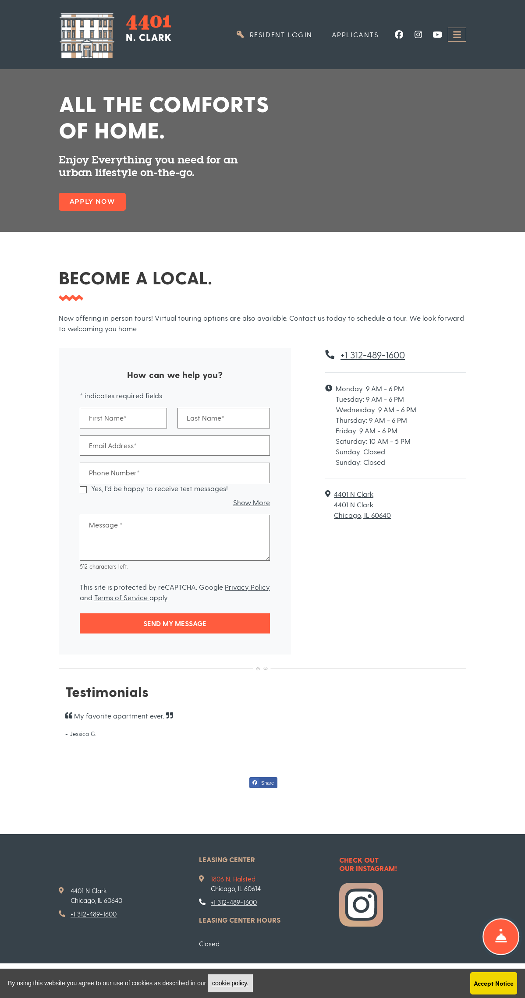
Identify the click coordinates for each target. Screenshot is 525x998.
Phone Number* (114, 472)
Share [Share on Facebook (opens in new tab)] (262, 782)
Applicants (360, 33)
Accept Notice (494, 983)
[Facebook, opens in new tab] (399, 34)
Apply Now (92, 201)
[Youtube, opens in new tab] (437, 34)
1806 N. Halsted (233, 879)
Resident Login (279, 33)
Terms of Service (121, 597)
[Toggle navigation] (457, 35)
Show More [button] (251, 502)
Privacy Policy (247, 587)
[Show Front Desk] (501, 936)
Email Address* (113, 445)
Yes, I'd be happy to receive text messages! (159, 488)
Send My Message (174, 623)
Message (106, 524)
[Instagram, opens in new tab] (418, 34)
